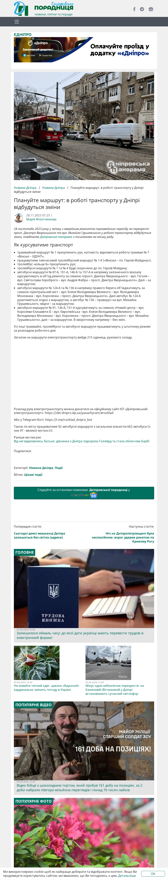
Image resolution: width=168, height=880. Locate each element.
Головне (24, 552)
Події (59, 468)
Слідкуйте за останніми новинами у (84, 493)
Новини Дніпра (25, 188)
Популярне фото (33, 801)
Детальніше (127, 876)
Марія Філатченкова (41, 219)
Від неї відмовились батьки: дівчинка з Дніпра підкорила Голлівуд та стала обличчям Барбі (81, 441)
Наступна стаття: (120, 534)
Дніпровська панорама (56, 237)
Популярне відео (33, 704)
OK (153, 874)
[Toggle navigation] (17, 22)
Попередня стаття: (48, 532)
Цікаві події (33, 475)
